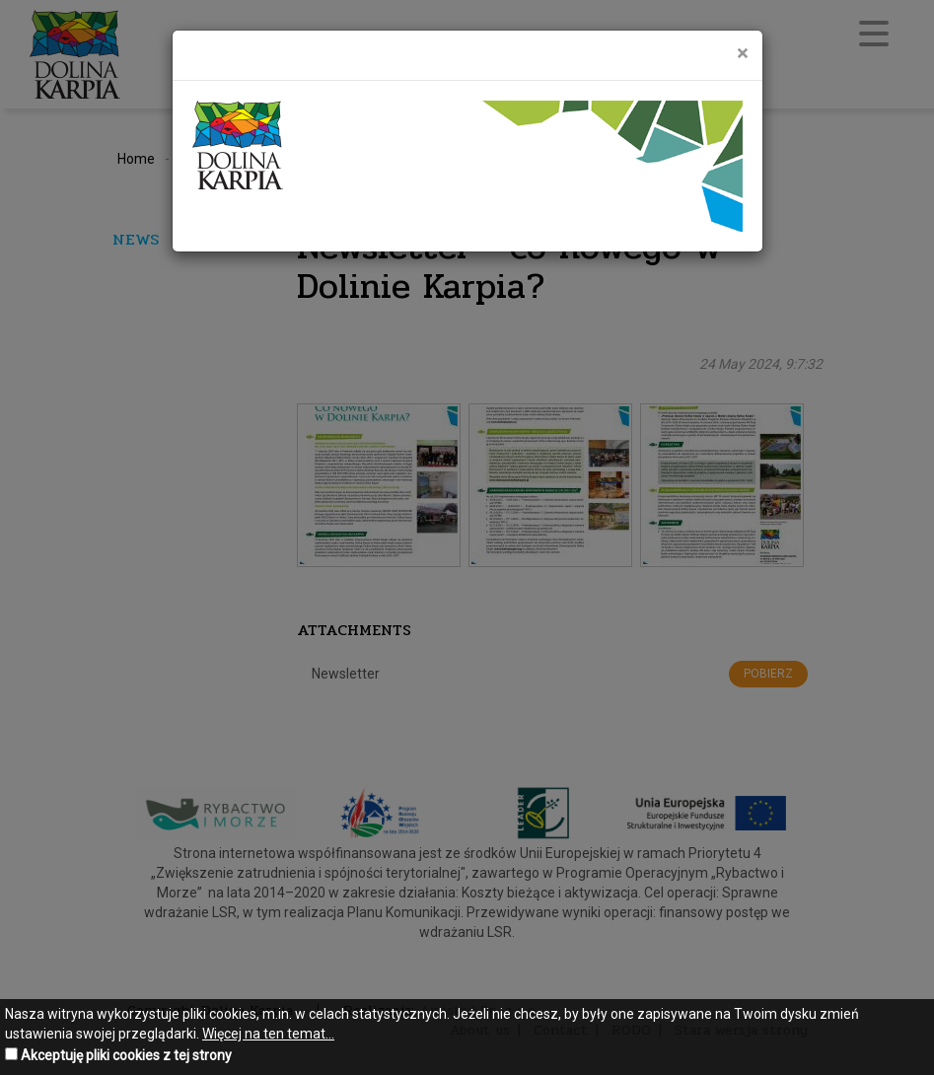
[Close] (742, 53)
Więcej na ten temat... (268, 1033)
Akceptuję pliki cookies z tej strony (126, 1055)
